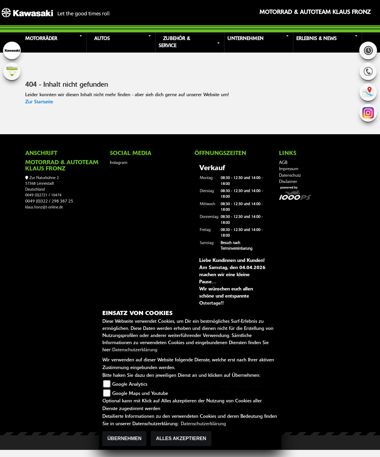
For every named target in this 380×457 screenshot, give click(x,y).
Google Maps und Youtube (140, 393)
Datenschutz (290, 175)
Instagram (118, 163)
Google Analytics (129, 384)
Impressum (288, 169)
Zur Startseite (39, 102)
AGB (283, 163)
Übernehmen (124, 438)
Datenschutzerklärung (134, 350)
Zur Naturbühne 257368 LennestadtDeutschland (42, 184)
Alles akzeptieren (181, 438)
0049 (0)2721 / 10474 (43, 195)
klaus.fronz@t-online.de (44, 207)
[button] (53, 42)
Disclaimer (288, 182)
